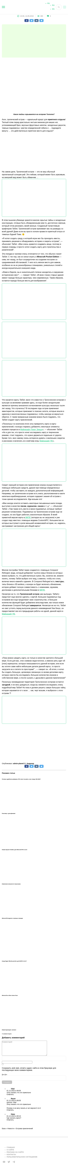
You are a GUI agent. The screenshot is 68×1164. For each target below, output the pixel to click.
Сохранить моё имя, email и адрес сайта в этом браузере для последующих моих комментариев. (29, 1069)
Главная (11, 1147)
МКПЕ (28, 517)
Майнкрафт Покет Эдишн (31, 430)
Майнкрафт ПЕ (46, 441)
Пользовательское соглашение (22, 1157)
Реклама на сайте (15, 1152)
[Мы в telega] (14, 1162)
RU (53, 6)
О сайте (10, 1150)
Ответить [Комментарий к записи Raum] (10, 1110)
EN (53, 10)
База (4, 1128)
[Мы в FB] (4, 1162)
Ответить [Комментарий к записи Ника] (10, 1120)
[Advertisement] (34, 41)
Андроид (30, 763)
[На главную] (27, 7)
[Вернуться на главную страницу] (21, 1141)
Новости (10, 1128)
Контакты (11, 1154)
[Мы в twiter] (9, 1162)
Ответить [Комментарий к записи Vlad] (10, 1094)
